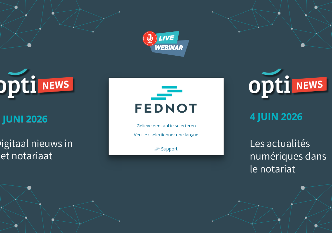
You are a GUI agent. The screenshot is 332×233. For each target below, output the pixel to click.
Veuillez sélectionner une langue (166, 135)
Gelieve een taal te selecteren (166, 125)
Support (169, 149)
